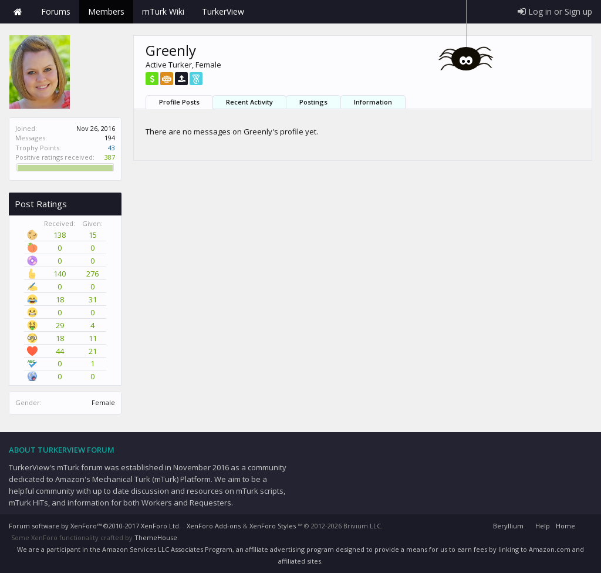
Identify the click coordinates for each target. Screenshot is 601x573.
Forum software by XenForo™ (95, 525)
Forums (55, 11)
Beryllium (508, 525)
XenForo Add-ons (214, 525)
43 (111, 147)
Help (542, 525)
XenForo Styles (272, 525)
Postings (313, 101)
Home (17, 11)
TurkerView (223, 11)
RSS (585, 524)
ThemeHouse (155, 537)
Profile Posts (179, 101)
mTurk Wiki (163, 11)
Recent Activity (249, 101)
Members (106, 11)
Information (373, 101)
